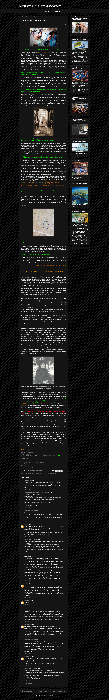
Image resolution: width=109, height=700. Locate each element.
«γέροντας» (58, 317)
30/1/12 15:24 (27, 580)
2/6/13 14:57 (27, 621)
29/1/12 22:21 (27, 521)
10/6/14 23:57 (27, 653)
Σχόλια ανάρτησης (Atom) (46, 695)
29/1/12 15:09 (27, 489)
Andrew (26, 524)
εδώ (49, 388)
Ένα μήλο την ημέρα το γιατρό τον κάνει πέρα (40, 473)
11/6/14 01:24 (27, 665)
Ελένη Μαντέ (27, 600)
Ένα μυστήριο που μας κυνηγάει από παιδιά (36, 273)
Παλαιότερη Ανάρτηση (59, 691)
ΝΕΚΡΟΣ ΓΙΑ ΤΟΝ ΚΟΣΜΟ (40, 6)
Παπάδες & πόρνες (25, 465)
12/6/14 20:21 (27, 680)
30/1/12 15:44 (27, 597)
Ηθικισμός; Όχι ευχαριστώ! (27, 452)
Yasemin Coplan (28, 480)
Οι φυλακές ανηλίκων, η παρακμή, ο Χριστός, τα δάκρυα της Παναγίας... (38, 455)
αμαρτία (27, 473)
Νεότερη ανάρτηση (26, 691)
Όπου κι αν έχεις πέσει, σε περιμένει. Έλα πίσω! (32, 462)
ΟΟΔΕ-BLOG (63, 24)
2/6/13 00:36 (27, 604)
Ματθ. (55, 94)
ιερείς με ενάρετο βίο (38, 182)
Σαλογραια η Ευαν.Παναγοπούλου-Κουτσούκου (36, 492)
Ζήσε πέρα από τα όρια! (26, 464)
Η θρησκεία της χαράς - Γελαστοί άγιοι (30, 454)
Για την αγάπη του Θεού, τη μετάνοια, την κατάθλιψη (33, 467)
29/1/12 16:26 (27, 507)
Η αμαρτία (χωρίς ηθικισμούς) (28, 450)
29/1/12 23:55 (27, 553)
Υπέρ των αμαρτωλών (26, 460)
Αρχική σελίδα (42, 691)
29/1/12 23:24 (27, 536)
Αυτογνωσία (24, 457)
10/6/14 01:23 (27, 636)
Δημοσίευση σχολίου (28, 683)
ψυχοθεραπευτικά (56, 473)
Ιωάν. (33, 153)
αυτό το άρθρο (43, 238)
